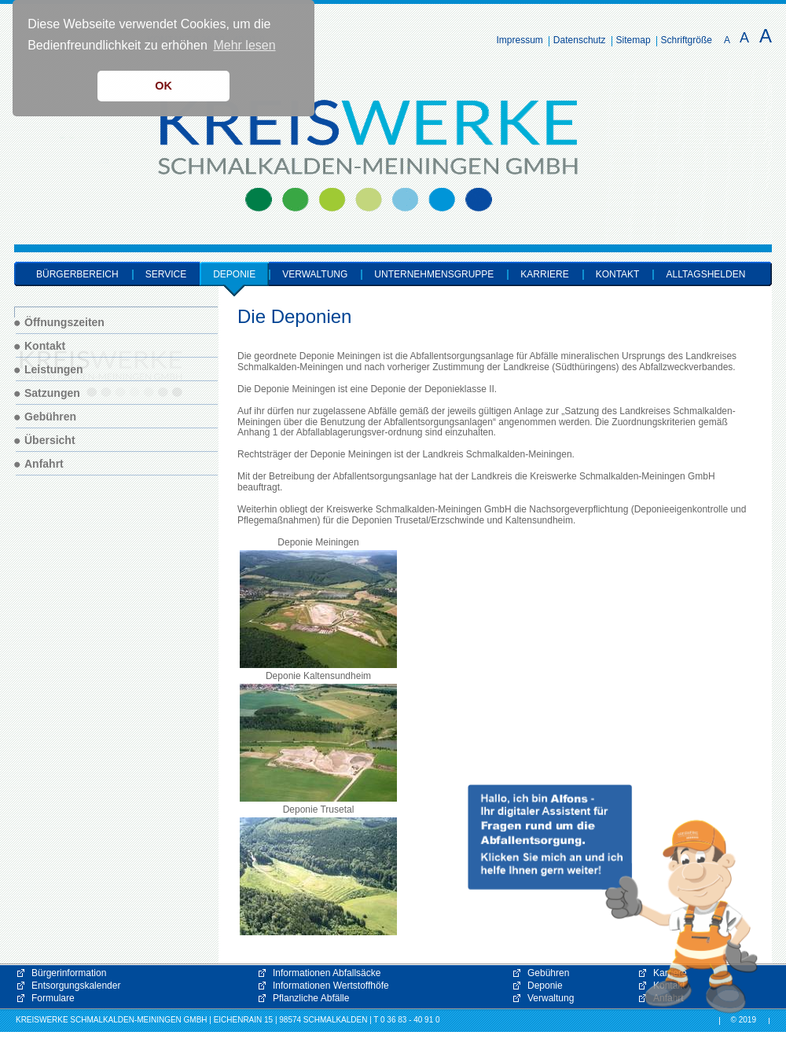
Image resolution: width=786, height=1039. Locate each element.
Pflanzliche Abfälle (311, 998)
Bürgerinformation (68, 972)
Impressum (520, 40)
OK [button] (163, 85)
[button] (613, 899)
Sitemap (633, 40)
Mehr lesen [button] (244, 45)
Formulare (53, 998)
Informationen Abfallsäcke (326, 972)
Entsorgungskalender (75, 985)
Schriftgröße (686, 40)
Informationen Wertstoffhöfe (331, 985)
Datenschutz (579, 40)
